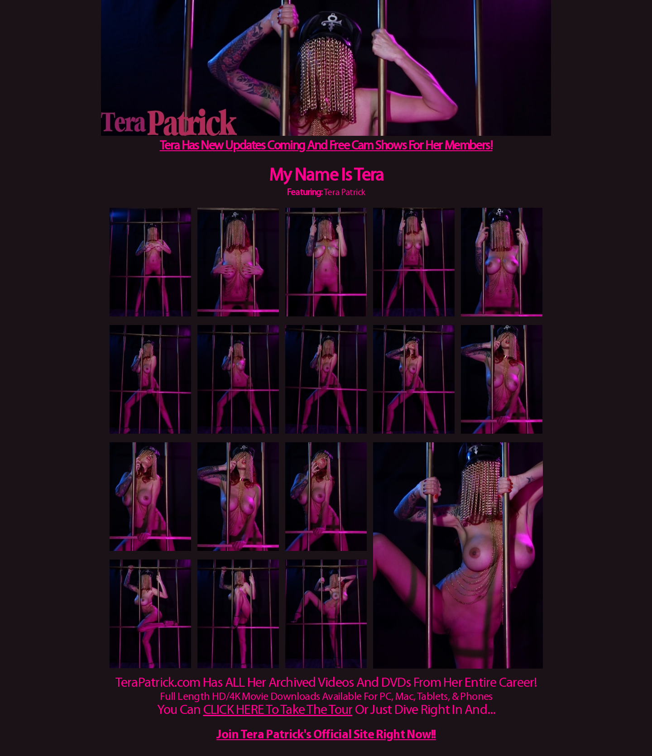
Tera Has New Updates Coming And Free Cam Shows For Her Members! (326, 146)
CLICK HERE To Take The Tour (278, 710)
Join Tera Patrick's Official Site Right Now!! (326, 735)
